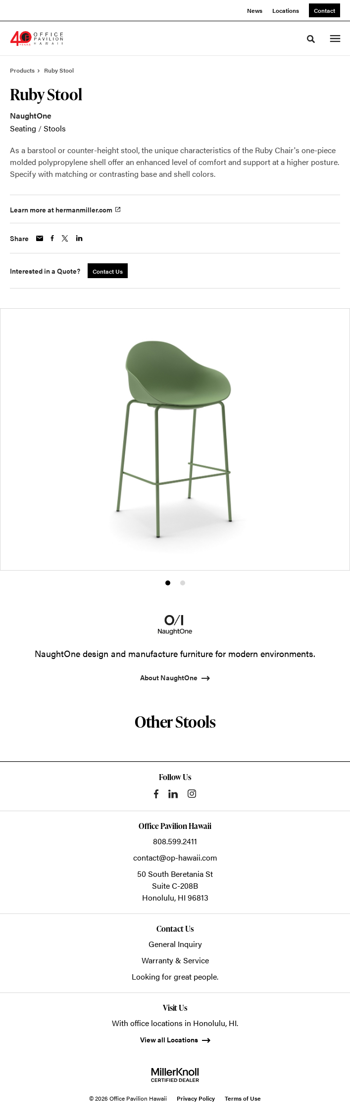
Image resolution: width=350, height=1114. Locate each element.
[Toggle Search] (311, 39)
